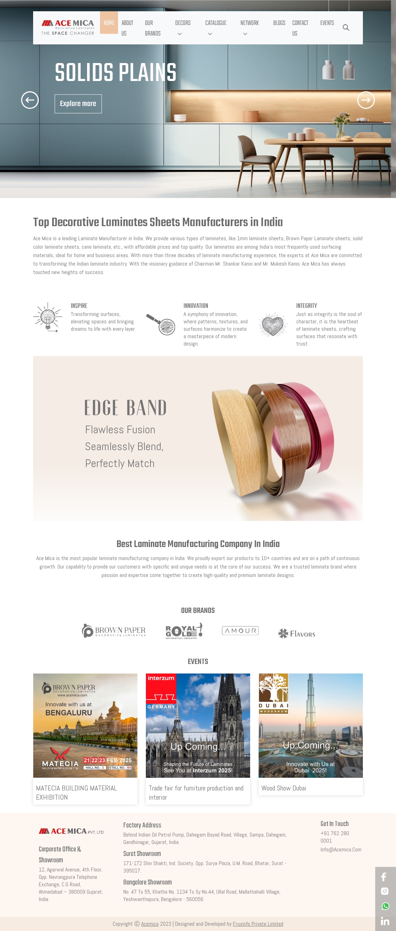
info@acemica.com (341, 849)
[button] (187, 27)
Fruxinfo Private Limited (258, 923)
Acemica (150, 923)
